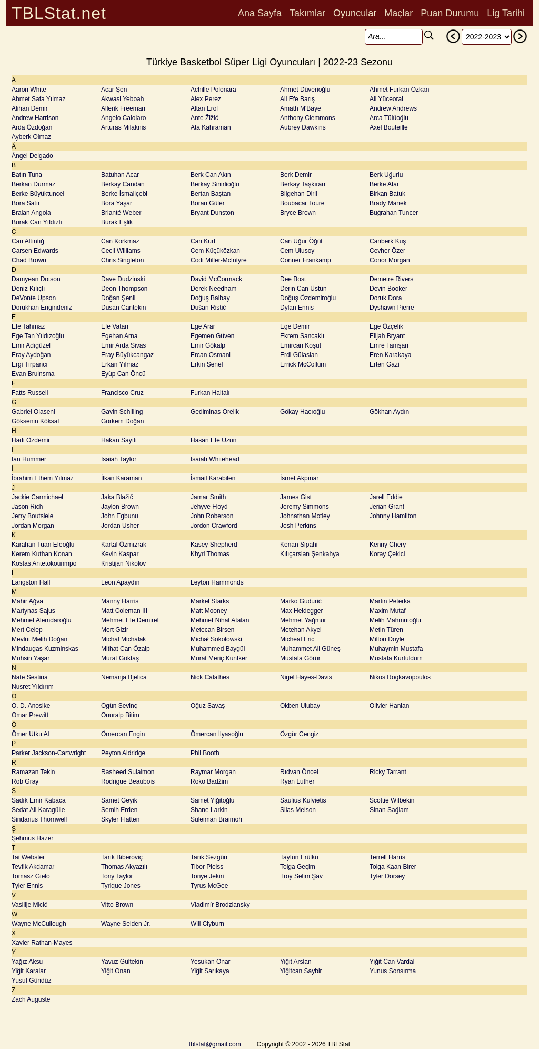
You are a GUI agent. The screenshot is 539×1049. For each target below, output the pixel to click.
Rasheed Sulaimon (127, 772)
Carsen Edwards (35, 250)
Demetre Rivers (391, 279)
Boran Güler (208, 203)
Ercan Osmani (211, 355)
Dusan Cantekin (123, 307)
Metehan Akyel (301, 630)
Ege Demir (295, 326)
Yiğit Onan (116, 971)
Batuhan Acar (120, 175)
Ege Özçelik (386, 326)
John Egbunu (119, 516)
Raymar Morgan (213, 772)
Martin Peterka (390, 601)
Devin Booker (388, 288)
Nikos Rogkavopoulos (400, 677)
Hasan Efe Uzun (213, 440)
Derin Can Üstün (303, 288)
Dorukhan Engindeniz (42, 307)
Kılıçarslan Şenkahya (310, 554)
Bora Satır (26, 203)
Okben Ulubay (300, 705)
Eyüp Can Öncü (123, 374)
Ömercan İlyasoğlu (217, 734)
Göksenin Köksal (35, 421)
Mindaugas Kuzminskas (45, 648)
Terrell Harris (387, 857)
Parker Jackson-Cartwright (49, 753)
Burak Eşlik (117, 222)
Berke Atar (384, 184)
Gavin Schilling (122, 411)
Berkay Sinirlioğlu (215, 184)
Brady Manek (388, 203)
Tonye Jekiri (207, 876)
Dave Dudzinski (123, 279)
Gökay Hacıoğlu (302, 411)
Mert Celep (27, 630)
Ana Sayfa (260, 13)
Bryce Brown (298, 212)
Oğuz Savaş (208, 705)
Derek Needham (213, 288)
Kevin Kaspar (119, 554)
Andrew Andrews (393, 108)
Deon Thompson (124, 288)
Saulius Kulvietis (303, 800)
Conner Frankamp (305, 260)
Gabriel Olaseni (33, 411)
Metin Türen (386, 630)
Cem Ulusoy (297, 250)
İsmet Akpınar (299, 478)
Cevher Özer (387, 250)
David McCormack (216, 279)
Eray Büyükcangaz (127, 355)
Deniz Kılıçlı (28, 288)
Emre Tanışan (389, 345)
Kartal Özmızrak (123, 544)
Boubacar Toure (302, 203)
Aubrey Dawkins (303, 127)
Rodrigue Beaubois (128, 781)
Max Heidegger (301, 611)
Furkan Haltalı (210, 393)
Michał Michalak (123, 639)
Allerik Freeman (123, 108)
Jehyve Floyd (209, 506)
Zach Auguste (31, 999)
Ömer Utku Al (30, 734)
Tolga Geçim (297, 866)
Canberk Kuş (388, 241)
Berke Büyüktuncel (38, 193)
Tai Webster (28, 857)
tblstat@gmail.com (215, 1044)
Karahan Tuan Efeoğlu (43, 544)
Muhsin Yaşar (30, 658)
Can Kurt (203, 241)
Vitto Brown (117, 904)
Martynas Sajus (33, 611)
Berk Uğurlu (386, 175)
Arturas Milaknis (123, 127)
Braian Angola (31, 212)
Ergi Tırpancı (29, 364)
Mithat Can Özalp (125, 648)
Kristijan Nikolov (123, 563)
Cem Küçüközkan (215, 250)
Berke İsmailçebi (124, 193)
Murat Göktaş (120, 658)
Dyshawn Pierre (392, 307)
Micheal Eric (297, 639)
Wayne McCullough (39, 923)
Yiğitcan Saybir (301, 971)
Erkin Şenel (207, 364)
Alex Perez (206, 99)
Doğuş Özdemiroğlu (308, 298)
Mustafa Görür (300, 658)
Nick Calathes (210, 677)
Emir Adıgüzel (31, 345)
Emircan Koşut (300, 345)
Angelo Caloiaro (123, 118)
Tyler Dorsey (387, 876)
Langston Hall (31, 582)
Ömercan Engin (123, 734)
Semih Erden (119, 810)
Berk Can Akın (211, 175)
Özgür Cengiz (299, 734)
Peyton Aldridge (123, 753)
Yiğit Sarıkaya (210, 971)
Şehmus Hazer (32, 838)
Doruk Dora (386, 298)
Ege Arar (203, 326)
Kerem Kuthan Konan (42, 554)
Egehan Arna (119, 336)
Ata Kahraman (211, 127)
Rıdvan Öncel (299, 772)
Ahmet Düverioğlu (305, 89)
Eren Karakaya (390, 355)
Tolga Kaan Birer (393, 866)
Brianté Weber (121, 212)
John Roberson (212, 516)
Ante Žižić (204, 118)
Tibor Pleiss (207, 866)
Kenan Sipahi (298, 544)
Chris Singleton (122, 260)
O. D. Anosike (31, 705)
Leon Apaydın (120, 582)
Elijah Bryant (387, 336)
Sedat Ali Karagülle (38, 810)
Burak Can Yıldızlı (37, 222)
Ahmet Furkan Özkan (399, 89)
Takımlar (307, 13)
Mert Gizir (114, 630)
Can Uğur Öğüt (301, 241)
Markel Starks (210, 601)
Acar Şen (114, 89)
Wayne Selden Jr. (126, 923)
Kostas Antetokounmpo (44, 563)
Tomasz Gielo (31, 876)
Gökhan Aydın (389, 411)
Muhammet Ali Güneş (310, 648)
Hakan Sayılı (119, 440)
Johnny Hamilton (393, 516)
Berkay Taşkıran (302, 184)
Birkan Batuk (387, 193)
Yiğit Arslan (296, 961)
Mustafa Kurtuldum (396, 658)
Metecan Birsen (212, 630)
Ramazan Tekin (33, 772)
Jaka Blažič (117, 497)
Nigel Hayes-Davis (306, 677)
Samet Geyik (119, 800)
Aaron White (29, 89)
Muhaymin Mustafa (396, 648)
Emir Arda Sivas (123, 345)
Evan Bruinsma (33, 374)
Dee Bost (293, 279)
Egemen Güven (212, 336)
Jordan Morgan (33, 525)
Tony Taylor (117, 876)
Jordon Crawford (214, 525)
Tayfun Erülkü (299, 857)
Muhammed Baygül (218, 648)
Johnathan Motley (305, 516)
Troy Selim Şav (301, 876)
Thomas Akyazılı (124, 866)
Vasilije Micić (29, 904)
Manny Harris (119, 601)
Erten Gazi (385, 364)
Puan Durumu (450, 13)
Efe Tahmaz (28, 326)
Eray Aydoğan (31, 355)
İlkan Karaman (121, 478)
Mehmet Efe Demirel (129, 620)
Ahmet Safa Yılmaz (39, 99)
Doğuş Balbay (210, 298)
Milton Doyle (387, 639)
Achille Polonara (213, 89)
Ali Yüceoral (386, 99)
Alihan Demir (30, 108)
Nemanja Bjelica (124, 677)
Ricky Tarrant (388, 772)
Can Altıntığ (28, 241)
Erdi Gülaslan (299, 355)
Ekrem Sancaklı (302, 336)
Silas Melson (298, 810)
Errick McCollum (303, 364)
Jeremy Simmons (304, 506)
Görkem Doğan (122, 421)
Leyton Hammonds (217, 582)
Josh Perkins (298, 525)
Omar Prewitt (30, 715)
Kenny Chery (388, 544)
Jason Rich (27, 506)
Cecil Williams (121, 250)
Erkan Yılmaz (119, 364)
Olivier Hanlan (389, 705)
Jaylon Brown (120, 506)
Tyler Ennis (27, 885)
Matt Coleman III (124, 611)
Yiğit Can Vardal (392, 961)
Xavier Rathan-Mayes (42, 942)
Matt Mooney (209, 611)
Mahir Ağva (27, 601)
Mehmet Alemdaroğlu (41, 620)
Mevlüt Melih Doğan (39, 639)
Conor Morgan (390, 260)
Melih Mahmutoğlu (395, 620)
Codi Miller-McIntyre (219, 260)
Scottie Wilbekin (392, 800)
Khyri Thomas (210, 554)
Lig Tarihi (506, 13)
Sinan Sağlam (389, 810)
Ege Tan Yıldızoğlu (38, 336)
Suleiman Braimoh (216, 819)
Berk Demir (296, 175)
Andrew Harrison (35, 118)
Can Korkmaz (120, 241)
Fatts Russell (30, 393)
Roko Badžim (209, 781)
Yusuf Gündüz (31, 980)
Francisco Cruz (122, 393)
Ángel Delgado (32, 156)
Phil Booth (205, 753)
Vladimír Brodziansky (220, 904)
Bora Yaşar (116, 203)
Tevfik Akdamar (33, 866)
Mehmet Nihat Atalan (220, 620)
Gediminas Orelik (215, 411)
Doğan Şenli (118, 298)
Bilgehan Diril (298, 193)
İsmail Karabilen (213, 478)
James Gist (296, 497)
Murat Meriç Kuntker (219, 658)
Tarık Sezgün (209, 857)
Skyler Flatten (120, 819)
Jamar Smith (208, 497)
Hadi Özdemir (31, 440)
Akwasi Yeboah (122, 99)
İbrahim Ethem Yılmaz (43, 478)
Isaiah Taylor (118, 459)
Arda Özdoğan (32, 127)
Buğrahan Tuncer (394, 212)
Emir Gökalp (208, 345)
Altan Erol (204, 108)
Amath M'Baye (300, 108)
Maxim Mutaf (388, 611)
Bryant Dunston (212, 212)
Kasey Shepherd (214, 544)
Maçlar (398, 13)
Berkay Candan (123, 184)
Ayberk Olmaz (31, 137)
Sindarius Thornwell (39, 819)
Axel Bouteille (389, 127)
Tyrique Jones (121, 885)
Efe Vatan (114, 326)
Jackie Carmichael (37, 497)
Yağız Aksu (27, 961)
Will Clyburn (207, 923)
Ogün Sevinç (119, 705)
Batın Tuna (27, 175)
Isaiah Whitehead (215, 459)
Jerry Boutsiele (32, 516)
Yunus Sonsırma (393, 971)
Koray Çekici (387, 554)
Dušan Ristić (208, 307)
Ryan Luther (297, 781)
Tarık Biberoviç (122, 857)
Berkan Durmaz (33, 184)
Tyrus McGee (209, 885)
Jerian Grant (387, 506)
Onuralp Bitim (120, 715)
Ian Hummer (29, 459)
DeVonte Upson (34, 298)
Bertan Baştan (211, 193)
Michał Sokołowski (216, 639)
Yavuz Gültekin (122, 961)
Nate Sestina (30, 677)
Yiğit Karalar (29, 971)
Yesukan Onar (211, 961)
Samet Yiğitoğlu (212, 800)
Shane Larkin (209, 810)
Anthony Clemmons (307, 118)
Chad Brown (29, 260)
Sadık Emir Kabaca (39, 800)
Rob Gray (25, 781)
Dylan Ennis (297, 307)
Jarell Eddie (386, 497)
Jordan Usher (120, 525)
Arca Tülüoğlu (389, 118)
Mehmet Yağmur (303, 620)
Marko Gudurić (301, 601)
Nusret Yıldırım (33, 686)
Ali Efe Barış (297, 99)
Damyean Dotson (36, 279)
